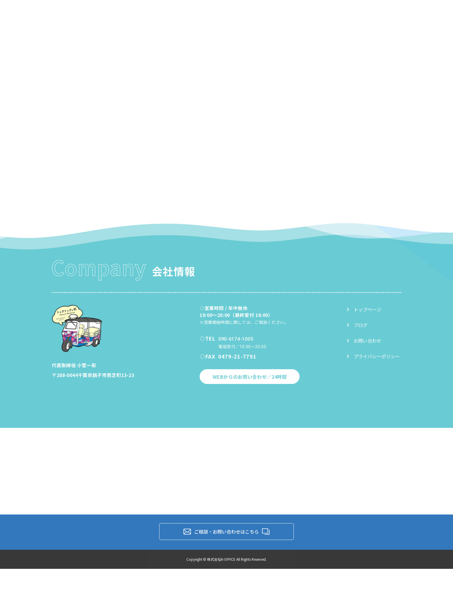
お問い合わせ (363, 340)
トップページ (363, 309)
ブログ (356, 325)
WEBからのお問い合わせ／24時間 (250, 376)
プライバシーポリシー (373, 356)
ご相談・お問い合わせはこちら (226, 531)
